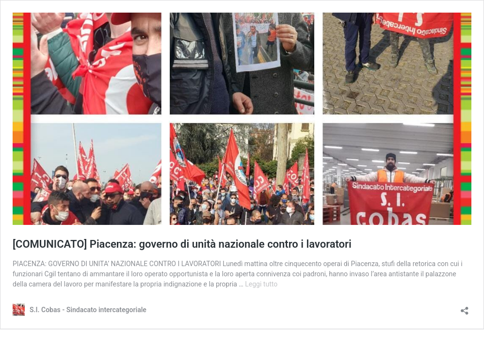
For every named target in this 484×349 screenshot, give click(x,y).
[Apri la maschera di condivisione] (464, 307)
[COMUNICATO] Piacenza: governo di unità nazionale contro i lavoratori (182, 244)
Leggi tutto (261, 284)
